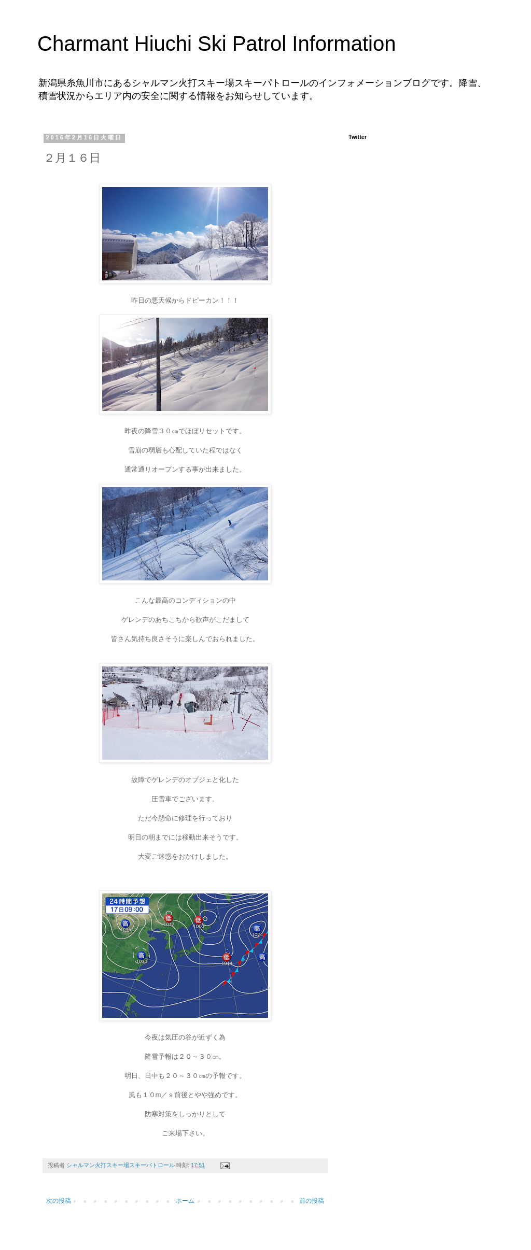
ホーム (185, 1200)
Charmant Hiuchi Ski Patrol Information (216, 43)
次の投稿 (58, 1200)
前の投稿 (311, 1200)
